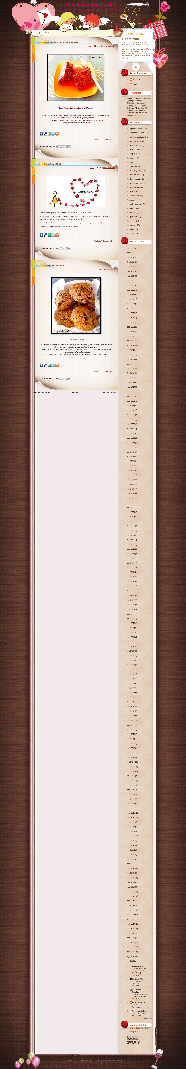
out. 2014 (130, 892)
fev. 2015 (130, 873)
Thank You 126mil (52, 164)
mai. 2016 (131, 804)
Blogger (122, 1060)
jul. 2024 (130, 350)
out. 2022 (130, 447)
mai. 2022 (131, 470)
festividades (134, 187)
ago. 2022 (131, 456)
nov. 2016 (131, 776)
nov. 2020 (131, 554)
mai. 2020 (131, 581)
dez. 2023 (131, 383)
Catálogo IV (131, 103)
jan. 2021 (130, 545)
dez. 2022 (131, 438)
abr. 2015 (130, 864)
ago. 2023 (131, 401)
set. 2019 (130, 618)
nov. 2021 (131, 498)
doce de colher (135, 175)
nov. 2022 (131, 443)
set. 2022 (130, 452)
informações (134, 196)
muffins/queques (136, 204)
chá (131, 162)
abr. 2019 (130, 642)
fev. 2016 (130, 818)
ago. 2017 (131, 734)
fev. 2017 (130, 762)
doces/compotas (136, 183)
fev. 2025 (130, 318)
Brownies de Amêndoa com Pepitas (61, 42)
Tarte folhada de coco (140, 1005)
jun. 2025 (130, 299)
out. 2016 (130, 780)
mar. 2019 (131, 646)
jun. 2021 (130, 521)
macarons (133, 200)
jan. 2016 (130, 822)
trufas (132, 233)
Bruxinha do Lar (138, 1003)
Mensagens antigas (109, 392)
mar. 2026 (131, 257)
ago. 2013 (131, 956)
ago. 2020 (131, 568)
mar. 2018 (131, 702)
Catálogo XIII (142, 113)
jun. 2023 (130, 410)
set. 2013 (130, 952)
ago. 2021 (131, 512)
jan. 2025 (130, 322)
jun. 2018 (130, 688)
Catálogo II (131, 101)
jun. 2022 (130, 466)
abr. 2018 (130, 697)
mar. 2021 (131, 535)
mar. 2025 (131, 313)
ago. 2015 (131, 845)
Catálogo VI (131, 106)
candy (132, 158)
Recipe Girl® (137, 967)
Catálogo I (147, 98)
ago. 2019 (131, 623)
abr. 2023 (130, 419)
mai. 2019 (131, 637)
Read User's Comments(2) (103, 371)
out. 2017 (130, 725)
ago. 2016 (131, 790)
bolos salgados (135, 146)
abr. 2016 (130, 808)
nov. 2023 (131, 387)
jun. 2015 (130, 855)
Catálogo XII (132, 113)
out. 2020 (130, 558)
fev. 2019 (130, 651)
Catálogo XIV (132, 115)
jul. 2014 (130, 906)
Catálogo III (140, 101)
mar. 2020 (131, 591)
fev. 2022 (130, 484)
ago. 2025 (131, 290)
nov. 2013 (131, 942)
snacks (132, 225)
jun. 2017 (130, 744)
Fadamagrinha (138, 84)
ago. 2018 (131, 679)
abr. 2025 (130, 308)
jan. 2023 (130, 433)
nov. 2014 (131, 887)
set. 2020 (130, 563)
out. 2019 (130, 614)
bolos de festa (135, 141)
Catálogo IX (142, 108)
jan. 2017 (130, 767)
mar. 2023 (131, 424)
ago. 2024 (131, 345)
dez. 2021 (131, 494)
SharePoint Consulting (89, 1063)
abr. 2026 (130, 253)
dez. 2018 (131, 660)
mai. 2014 (131, 915)
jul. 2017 (130, 739)
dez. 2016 (131, 771)
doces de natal (135, 179)
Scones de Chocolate (54, 265)
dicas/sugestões (136, 171)
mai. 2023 (131, 415)
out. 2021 (130, 503)
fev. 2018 (130, 706)
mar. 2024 (131, 369)
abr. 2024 (130, 364)
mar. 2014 (131, 924)
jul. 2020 (130, 572)
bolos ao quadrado (137, 137)
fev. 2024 (130, 373)
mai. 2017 (131, 748)
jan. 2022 (130, 489)
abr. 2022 (130, 475)
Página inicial (43, 32)
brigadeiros (134, 154)
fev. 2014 (130, 929)
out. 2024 (130, 336)
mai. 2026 (131, 248)
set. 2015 (130, 841)
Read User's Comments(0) (103, 139)
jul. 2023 (130, 406)
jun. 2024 (130, 355)
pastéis (132, 213)
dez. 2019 (131, 605)
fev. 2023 (130, 429)
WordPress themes (104, 1063)
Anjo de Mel (137, 80)
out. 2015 (130, 836)
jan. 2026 (130, 267)
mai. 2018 (131, 693)
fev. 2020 (130, 595)
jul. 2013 (130, 961)
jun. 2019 (130, 632)
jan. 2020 (130, 600)
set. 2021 (130, 507)
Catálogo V (141, 103)
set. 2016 (130, 785)
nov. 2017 (131, 720)
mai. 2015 (131, 859)
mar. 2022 (131, 480)
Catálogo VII (141, 106)
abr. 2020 (130, 586)
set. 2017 (130, 730)
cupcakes (133, 167)
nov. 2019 (131, 609)
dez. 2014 (131, 882)
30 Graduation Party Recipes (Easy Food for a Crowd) (139, 971)
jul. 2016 (130, 794)
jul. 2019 (130, 628)
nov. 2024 (131, 332)
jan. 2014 (130, 933)
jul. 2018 (130, 683)
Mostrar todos (148, 1018)
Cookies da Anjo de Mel (90, 4)
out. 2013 (130, 947)
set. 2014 (130, 896)
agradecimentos (136, 129)
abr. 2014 (130, 919)
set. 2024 (130, 341)
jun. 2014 (130, 910)
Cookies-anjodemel (134, 98)
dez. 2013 (131, 938)
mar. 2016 (131, 813)
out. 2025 (130, 281)
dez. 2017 (131, 716)
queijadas (133, 217)
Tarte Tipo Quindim (139, 1013)
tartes (132, 229)
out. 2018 (130, 669)
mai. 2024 (131, 359)
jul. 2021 (130, 517)
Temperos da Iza (139, 1011)
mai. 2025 (131, 304)
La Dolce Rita (137, 979)
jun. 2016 (130, 799)
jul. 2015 (130, 850)
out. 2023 (130, 392)
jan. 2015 (130, 878)
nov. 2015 (131, 831)
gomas (132, 192)
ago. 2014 (131, 901)
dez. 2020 (131, 549)
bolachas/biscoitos (137, 133)
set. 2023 (130, 396)
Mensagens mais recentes (41, 392)
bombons (133, 150)
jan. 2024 (130, 378)
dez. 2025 (131, 271)
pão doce (133, 208)
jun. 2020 (130, 577)
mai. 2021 (131, 526)
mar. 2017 (131, 757)
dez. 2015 (131, 827)
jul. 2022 (130, 461)
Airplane (66, 1063)
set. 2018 (130, 674)
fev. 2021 (130, 540)
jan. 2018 (130, 711)
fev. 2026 (130, 262)
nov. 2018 (131, 665)
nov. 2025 (131, 276)
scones (132, 221)
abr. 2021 (130, 531)
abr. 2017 (130, 753)
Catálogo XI (140, 110)
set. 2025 (130, 285)
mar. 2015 (131, 868)
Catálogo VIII (132, 108)
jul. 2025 (130, 295)
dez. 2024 (131, 327)
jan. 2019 (130, 656)
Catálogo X (131, 110)
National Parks (75, 1063)
